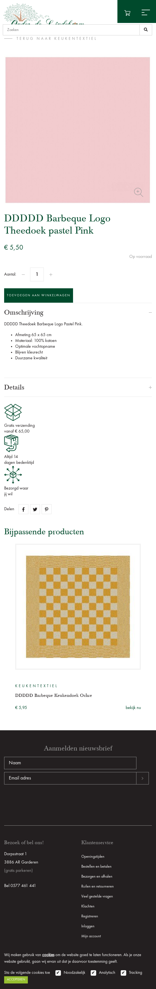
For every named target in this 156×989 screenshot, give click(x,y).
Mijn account (91, 936)
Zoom (138, 192)
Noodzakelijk (74, 973)
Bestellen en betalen (96, 866)
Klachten (88, 906)
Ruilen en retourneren (97, 886)
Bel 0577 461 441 (20, 886)
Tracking (135, 973)
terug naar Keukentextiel (57, 39)
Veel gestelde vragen (97, 896)
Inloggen (88, 926)
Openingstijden (92, 857)
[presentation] (46, 802)
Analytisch (107, 973)
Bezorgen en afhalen (96, 876)
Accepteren (16, 979)
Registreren (89, 916)
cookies (48, 955)
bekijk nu (133, 708)
